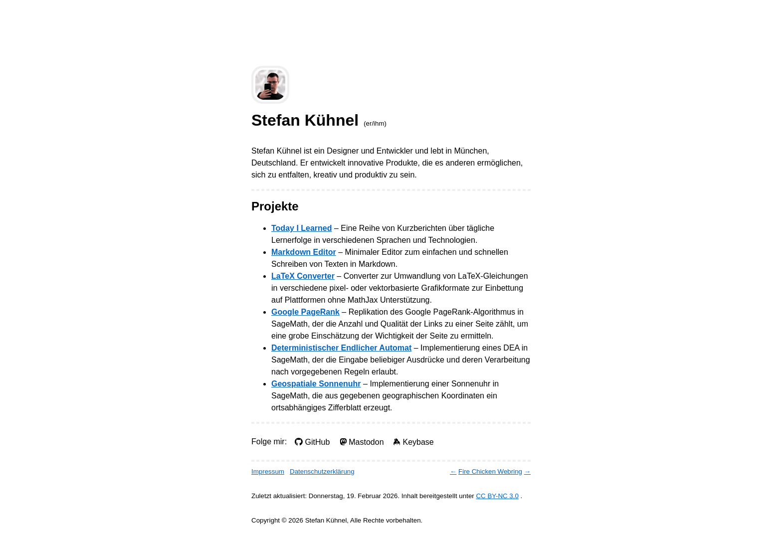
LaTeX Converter (303, 276)
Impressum (267, 471)
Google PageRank (305, 312)
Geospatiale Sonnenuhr (316, 383)
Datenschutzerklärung (322, 471)
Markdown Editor (303, 252)
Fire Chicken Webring (490, 471)
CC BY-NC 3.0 (497, 496)
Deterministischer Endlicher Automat (341, 348)
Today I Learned (301, 228)
